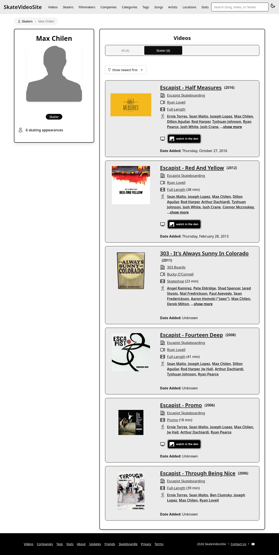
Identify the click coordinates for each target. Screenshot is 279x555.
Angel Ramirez (179, 288)
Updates (95, 544)
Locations (189, 7)
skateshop (175, 281)
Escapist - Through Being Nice (197, 473)
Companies (108, 7)
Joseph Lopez (221, 116)
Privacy (146, 544)
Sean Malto (198, 116)
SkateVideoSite (23, 6)
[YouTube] (253, 544)
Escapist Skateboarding (186, 95)
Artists (172, 7)
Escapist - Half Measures (190, 87)
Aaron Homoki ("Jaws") (210, 298)
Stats (205, 7)
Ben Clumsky (221, 495)
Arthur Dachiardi (215, 201)
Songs (158, 7)
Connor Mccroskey (238, 207)
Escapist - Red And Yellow (192, 167)
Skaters (68, 7)
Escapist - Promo (181, 405)
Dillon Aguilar (178, 121)
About (81, 544)
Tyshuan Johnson (226, 121)
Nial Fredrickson (193, 293)
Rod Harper (200, 121)
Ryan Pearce (208, 374)
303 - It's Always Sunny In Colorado (204, 253)
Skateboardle (128, 544)
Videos (53, 7)
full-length (176, 109)
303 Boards (176, 267)
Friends (110, 544)
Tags (146, 7)
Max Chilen (243, 116)
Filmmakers (87, 7)
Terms (159, 544)
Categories (129, 7)
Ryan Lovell (176, 102)
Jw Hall (207, 369)
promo (172, 420)
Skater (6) (163, 50)
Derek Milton (178, 303)
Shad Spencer (229, 288)
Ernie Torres (177, 116)
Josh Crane (209, 126)
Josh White (189, 126)
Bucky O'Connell (180, 274)
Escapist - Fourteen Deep (191, 334)
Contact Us (238, 544)
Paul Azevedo (220, 293)
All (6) (125, 50)
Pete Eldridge (204, 288)
